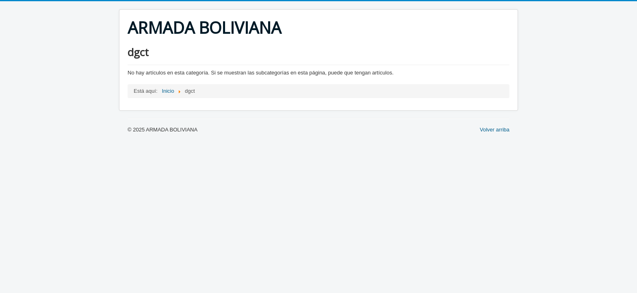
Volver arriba (494, 130)
